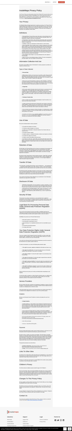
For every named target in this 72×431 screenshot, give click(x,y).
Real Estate (9, 419)
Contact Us (25, 421)
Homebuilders (10, 421)
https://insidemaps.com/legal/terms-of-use (33, 18)
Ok (65, 428)
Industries (48, 2)
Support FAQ (25, 419)
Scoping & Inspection (11, 425)
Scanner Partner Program (28, 425)
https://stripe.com (44, 348)
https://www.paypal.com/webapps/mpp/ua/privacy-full (32, 346)
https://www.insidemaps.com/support (34, 400)
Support (54, 2)
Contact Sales (26, 423)
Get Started (61, 2)
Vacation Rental (10, 423)
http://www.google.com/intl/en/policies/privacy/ (34, 318)
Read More (69, 428)
